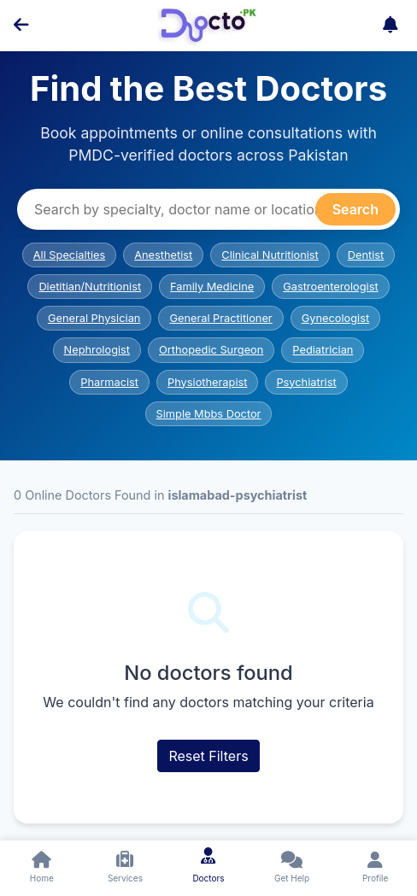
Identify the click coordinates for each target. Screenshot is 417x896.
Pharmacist (109, 382)
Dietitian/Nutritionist (89, 286)
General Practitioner (220, 318)
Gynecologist (335, 318)
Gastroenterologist (330, 286)
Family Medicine (212, 286)
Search (355, 209)
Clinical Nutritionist (270, 255)
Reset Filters (208, 755)
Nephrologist (97, 349)
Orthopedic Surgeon (211, 349)
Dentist (366, 255)
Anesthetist (163, 255)
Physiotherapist (207, 382)
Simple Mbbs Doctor (208, 413)
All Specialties (69, 255)
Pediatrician (322, 349)
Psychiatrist (306, 382)
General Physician (94, 318)
